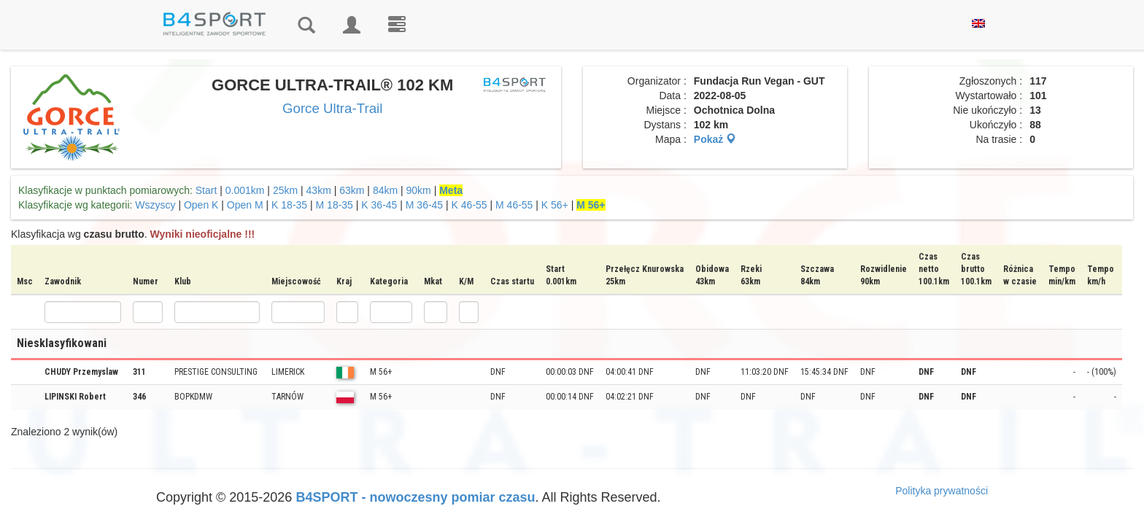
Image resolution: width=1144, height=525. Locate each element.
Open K (201, 205)
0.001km (245, 190)
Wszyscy (155, 205)
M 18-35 (334, 205)
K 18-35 (289, 205)
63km (351, 190)
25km (285, 190)
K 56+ (554, 205)
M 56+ (590, 205)
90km (418, 190)
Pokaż (715, 139)
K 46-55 (469, 205)
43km (318, 190)
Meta (451, 190)
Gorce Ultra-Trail (332, 108)
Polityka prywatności (941, 491)
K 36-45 (379, 205)
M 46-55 (514, 205)
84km (385, 190)
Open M (245, 205)
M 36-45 (424, 205)
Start (206, 190)
